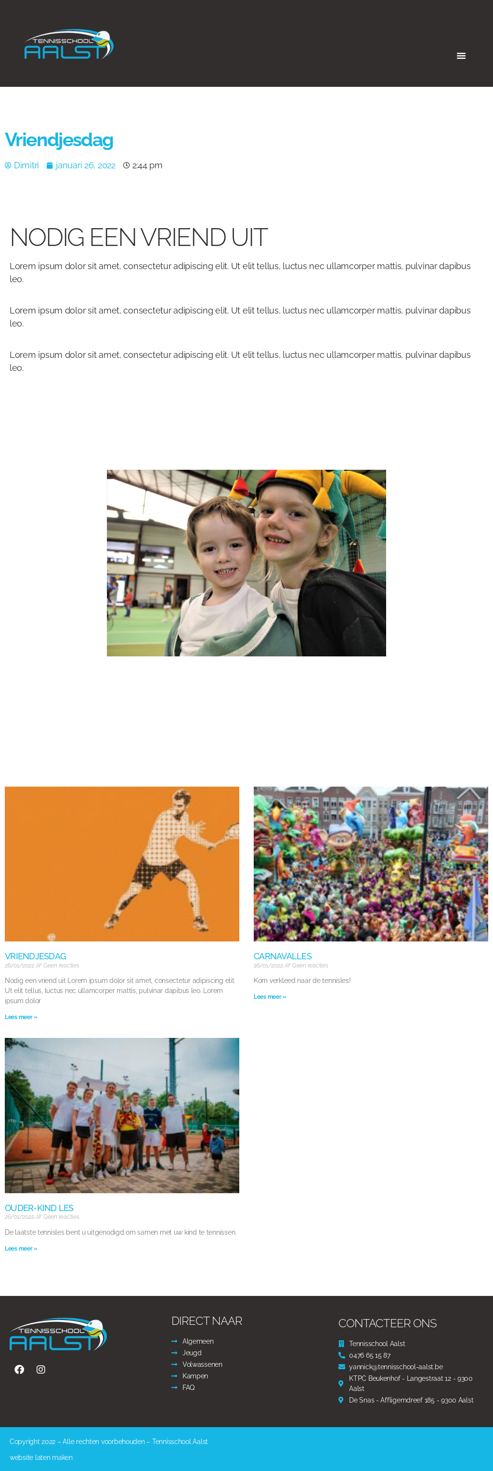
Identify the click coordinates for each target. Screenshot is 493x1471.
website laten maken (41, 1457)
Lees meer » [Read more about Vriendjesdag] (21, 1017)
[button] (461, 55)
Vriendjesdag (35, 956)
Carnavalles (282, 956)
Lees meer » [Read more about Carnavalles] (270, 997)
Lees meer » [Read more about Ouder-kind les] (21, 1248)
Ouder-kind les (39, 1208)
